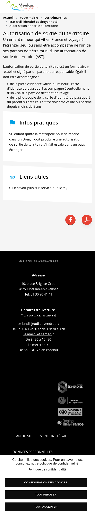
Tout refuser (46, 494)
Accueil (8, 17)
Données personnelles (32, 452)
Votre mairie (29, 17)
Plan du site (23, 436)
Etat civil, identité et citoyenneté (33, 21)
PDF (87, 220)
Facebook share (70, 220)
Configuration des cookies (45, 482)
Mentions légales (55, 436)
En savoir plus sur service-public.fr (40, 188)
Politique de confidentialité (47, 469)
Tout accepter (46, 506)
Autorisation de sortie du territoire (33, 26)
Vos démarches (55, 17)
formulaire (79, 66)
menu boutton (88, 8)
